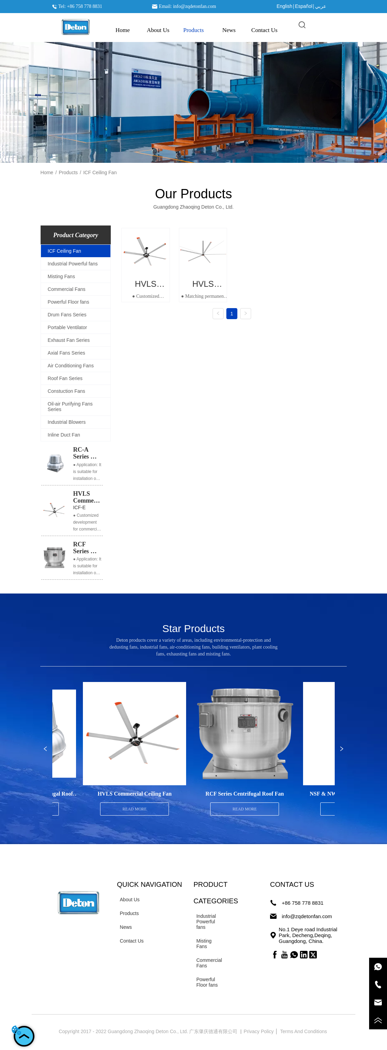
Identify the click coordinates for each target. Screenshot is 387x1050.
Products (68, 172)
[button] (193, 30)
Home (47, 172)
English (284, 6)
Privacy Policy (259, 1031)
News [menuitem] (229, 30)
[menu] (193, 30)
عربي (320, 6)
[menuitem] (193, 30)
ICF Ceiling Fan (100, 172)
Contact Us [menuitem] (264, 30)
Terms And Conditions (304, 1031)
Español (303, 6)
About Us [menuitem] (158, 30)
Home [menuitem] (123, 30)
